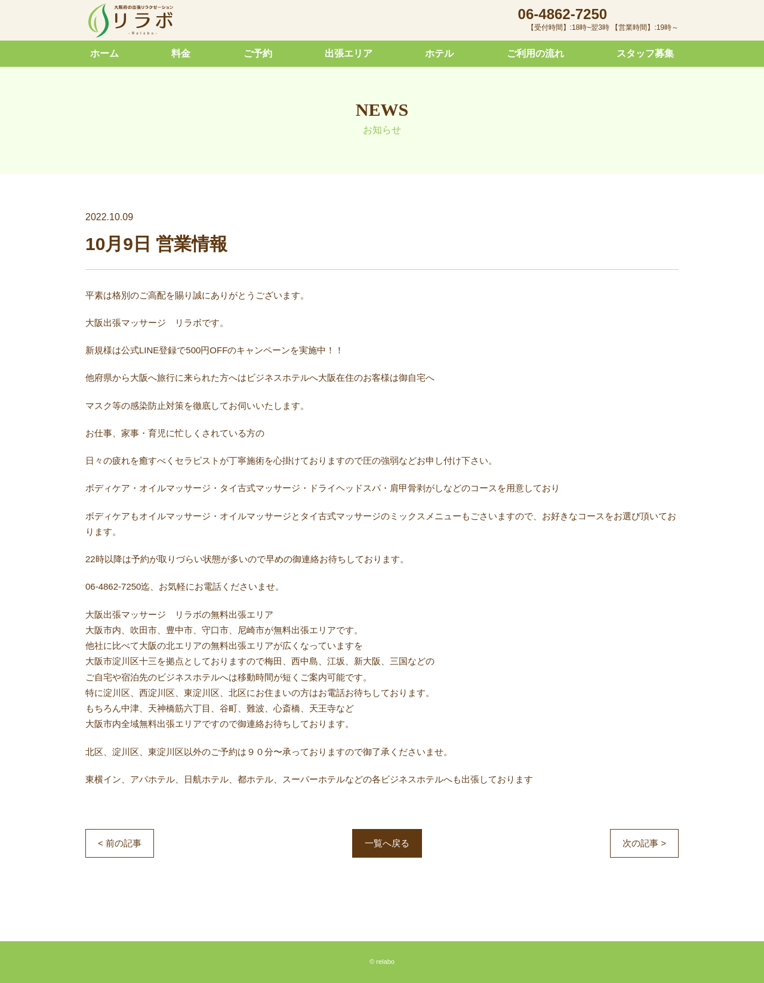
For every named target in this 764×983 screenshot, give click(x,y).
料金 (180, 53)
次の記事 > (644, 843)
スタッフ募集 (645, 53)
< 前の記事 (119, 843)
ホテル (439, 53)
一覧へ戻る (387, 843)
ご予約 (258, 53)
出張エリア (348, 53)
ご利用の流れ (535, 53)
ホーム (104, 53)
